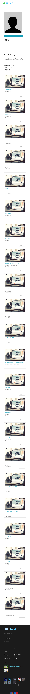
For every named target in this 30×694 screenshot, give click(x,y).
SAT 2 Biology (7, 238)
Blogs (5, 662)
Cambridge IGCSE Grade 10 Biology (12, 288)
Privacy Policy (16, 655)
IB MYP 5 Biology (8, 536)
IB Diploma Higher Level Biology (11, 511)
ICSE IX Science (8, 163)
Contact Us (15, 650)
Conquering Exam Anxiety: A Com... (15, 666)
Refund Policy (6, 655)
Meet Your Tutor (10, 9)
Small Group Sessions (17, 657)
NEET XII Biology (8, 188)
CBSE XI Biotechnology (9, 610)
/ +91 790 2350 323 (8, 1)
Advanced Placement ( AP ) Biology (12, 263)
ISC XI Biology (7, 437)
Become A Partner (7, 658)
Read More (22, 96)
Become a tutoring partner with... (15, 669)
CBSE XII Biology (8, 412)
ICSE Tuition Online (7, 638)
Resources (5, 654)
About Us (5, 648)
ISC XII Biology (8, 461)
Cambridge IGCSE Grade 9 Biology (12, 312)
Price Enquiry (16, 648)
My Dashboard (16, 658)
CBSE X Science (8, 114)
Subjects (5, 651)
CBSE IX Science (8, 89)
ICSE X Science (8, 139)
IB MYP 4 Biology (8, 561)
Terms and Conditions (17, 654)
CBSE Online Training (7, 639)
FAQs (14, 651)
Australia (16, 685)
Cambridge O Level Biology (10, 337)
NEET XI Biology (8, 213)
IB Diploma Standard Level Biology (12, 486)
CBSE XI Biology (8, 387)
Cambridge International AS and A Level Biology (14, 362)
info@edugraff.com (9, 633)
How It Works (6, 650)
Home (5, 9)
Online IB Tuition (6, 641)
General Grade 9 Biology (10, 586)
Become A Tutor (6, 657)
